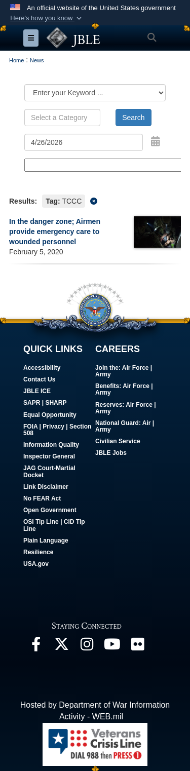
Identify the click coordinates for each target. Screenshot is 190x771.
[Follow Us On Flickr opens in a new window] (137, 646)
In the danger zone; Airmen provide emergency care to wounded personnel (54, 231)
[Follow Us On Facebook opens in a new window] (36, 646)
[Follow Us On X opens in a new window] (61, 646)
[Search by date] (83, 142)
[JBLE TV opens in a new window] (112, 646)
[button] (47, 18)
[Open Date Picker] (155, 141)
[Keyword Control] (62, 117)
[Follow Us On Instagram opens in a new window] (86, 646)
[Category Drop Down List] (95, 92)
